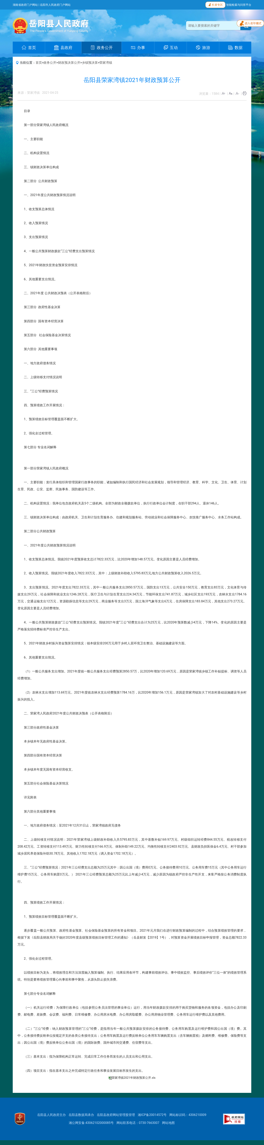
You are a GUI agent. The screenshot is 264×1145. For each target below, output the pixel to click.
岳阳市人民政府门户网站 (55, 4)
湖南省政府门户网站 (25, 4)
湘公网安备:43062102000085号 (91, 1123)
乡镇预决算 (90, 62)
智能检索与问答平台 (238, 4)
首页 (39, 62)
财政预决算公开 (69, 62)
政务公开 (50, 62)
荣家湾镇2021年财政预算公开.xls (133, 1078)
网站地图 (168, 1123)
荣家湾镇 (105, 62)
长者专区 (215, 4)
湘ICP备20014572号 (152, 1115)
